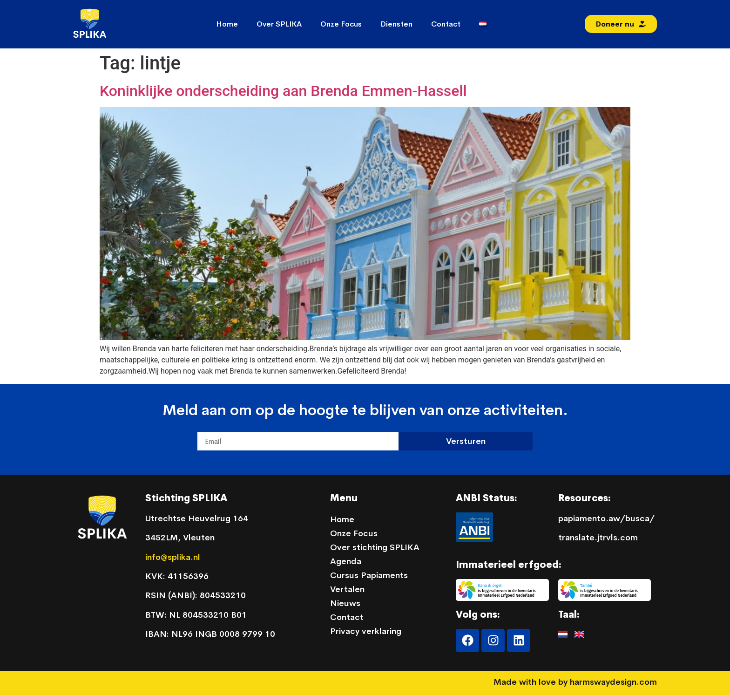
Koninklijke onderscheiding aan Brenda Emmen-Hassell (283, 91)
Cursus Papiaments (369, 575)
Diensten (396, 24)
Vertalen (347, 589)
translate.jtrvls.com (598, 537)
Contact (445, 24)
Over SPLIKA (279, 24)
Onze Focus (341, 24)
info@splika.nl (174, 557)
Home (227, 24)
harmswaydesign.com (613, 682)
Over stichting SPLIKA (374, 547)
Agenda (345, 561)
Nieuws (345, 603)
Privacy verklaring (365, 631)
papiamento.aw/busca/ (606, 518)
